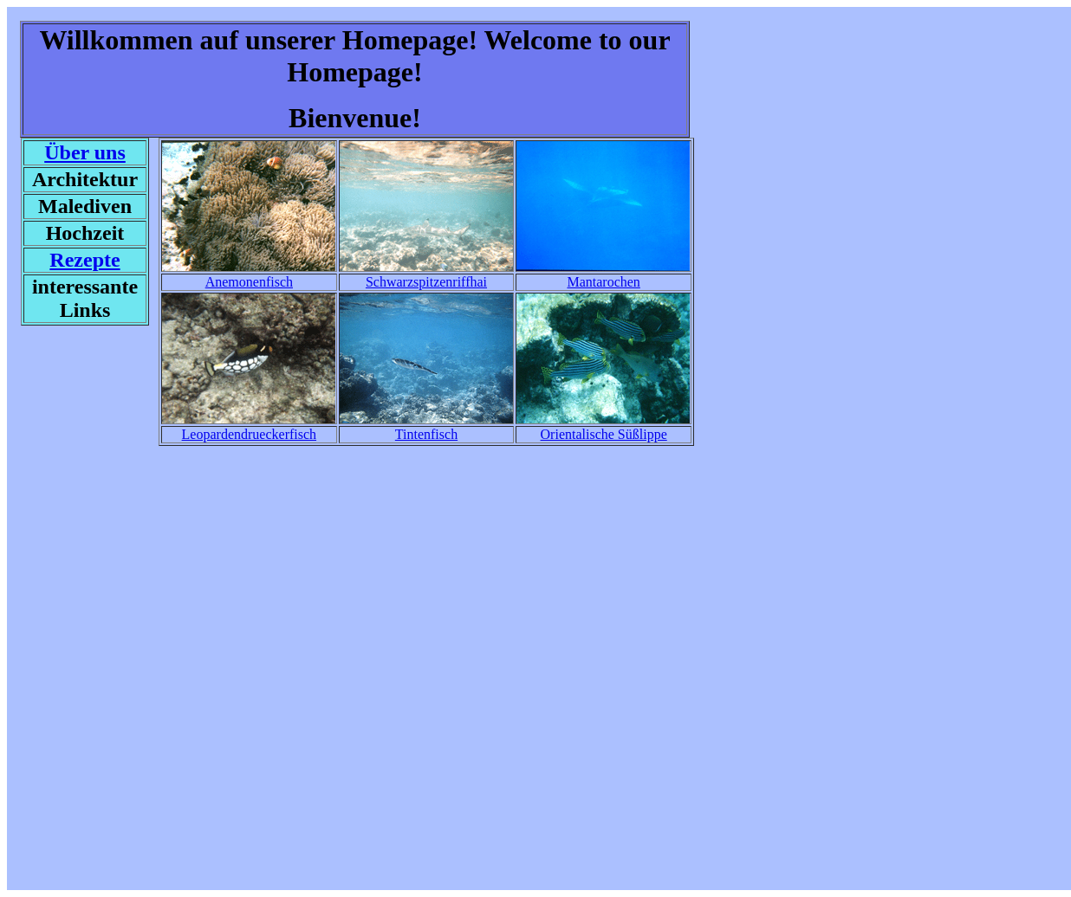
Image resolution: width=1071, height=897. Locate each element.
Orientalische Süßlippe (604, 434)
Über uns (85, 152)
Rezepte (84, 259)
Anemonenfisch (249, 281)
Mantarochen (603, 281)
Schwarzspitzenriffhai (426, 281)
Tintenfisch (426, 434)
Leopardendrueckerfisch (249, 434)
